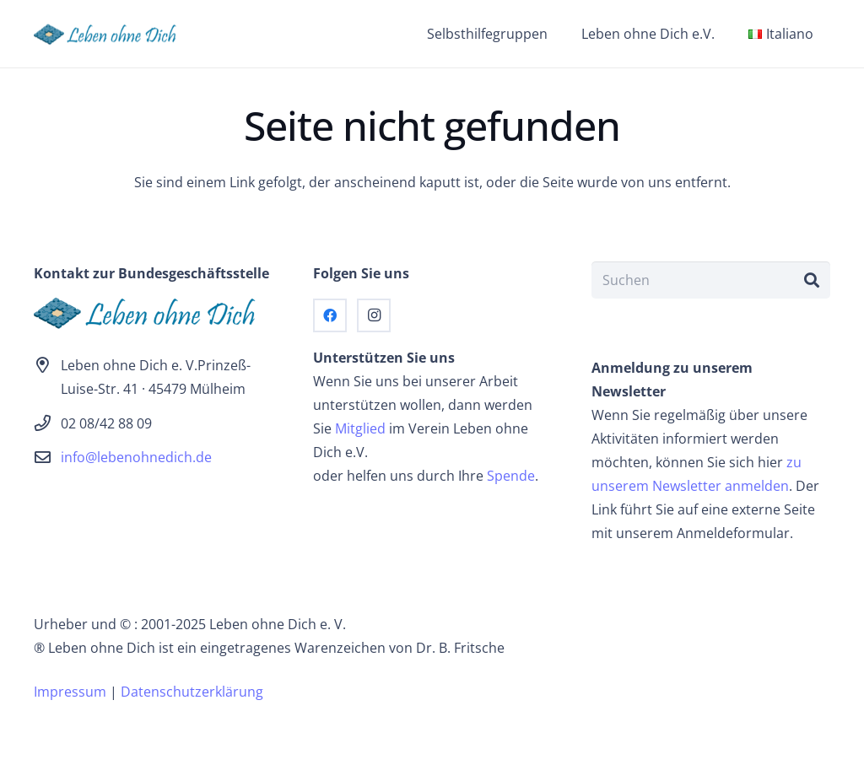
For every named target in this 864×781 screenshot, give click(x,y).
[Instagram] (374, 315)
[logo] (110, 34)
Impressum (70, 691)
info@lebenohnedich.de (136, 457)
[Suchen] (710, 280)
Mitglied (360, 428)
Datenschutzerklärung (192, 691)
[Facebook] (330, 315)
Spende (511, 475)
